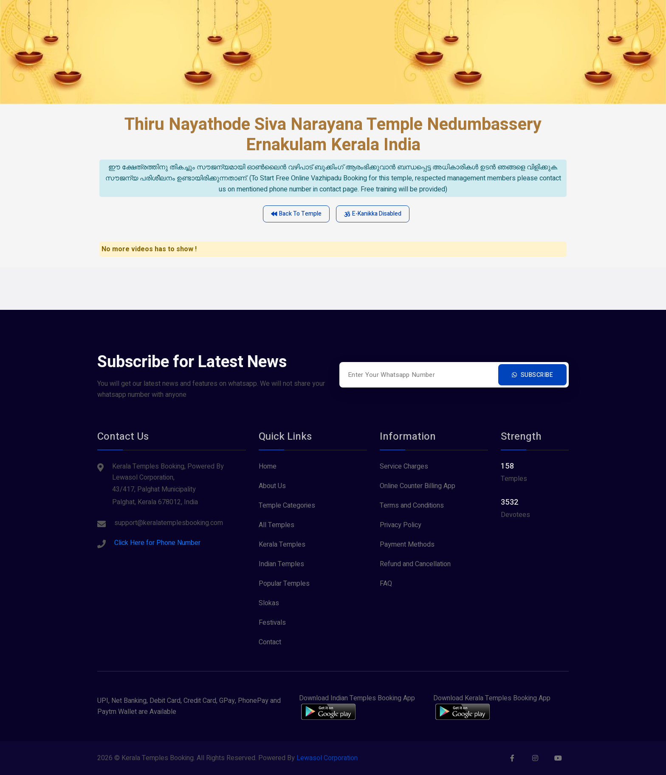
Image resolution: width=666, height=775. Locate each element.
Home (268, 466)
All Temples (276, 525)
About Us (272, 486)
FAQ (386, 583)
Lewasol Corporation (327, 758)
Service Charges (404, 466)
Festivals (272, 623)
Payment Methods (407, 544)
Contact (270, 642)
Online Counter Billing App (417, 486)
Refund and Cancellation (415, 564)
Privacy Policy (400, 525)
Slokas (269, 603)
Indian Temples (281, 564)
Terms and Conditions (412, 505)
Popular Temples (284, 583)
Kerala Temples (282, 544)
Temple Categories (287, 505)
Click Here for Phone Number (157, 543)
